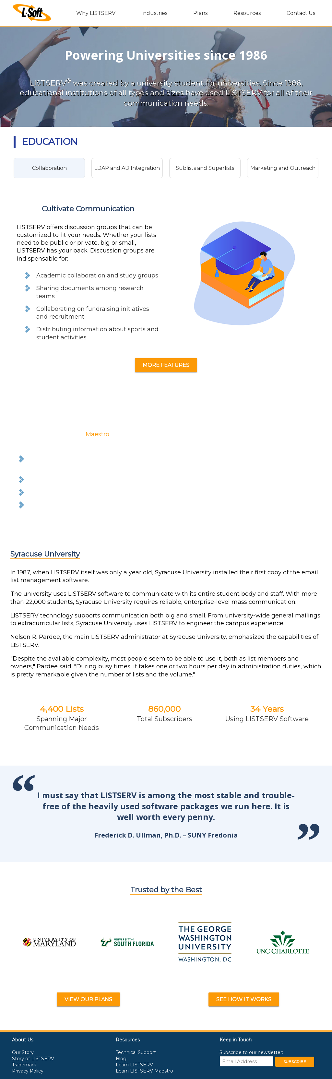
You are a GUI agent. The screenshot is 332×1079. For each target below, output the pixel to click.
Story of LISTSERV (33, 1058)
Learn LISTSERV (134, 1065)
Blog (121, 1058)
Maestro (97, 434)
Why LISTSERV (95, 13)
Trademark (24, 1065)
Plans (200, 13)
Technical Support (136, 1052)
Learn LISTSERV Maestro (144, 1071)
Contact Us (301, 13)
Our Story (23, 1052)
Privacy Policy (27, 1071)
